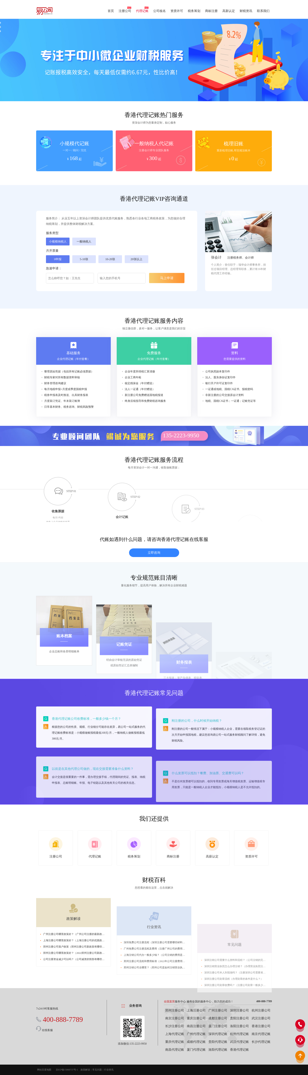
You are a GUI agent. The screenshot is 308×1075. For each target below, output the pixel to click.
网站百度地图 (44, 1069)
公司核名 (159, 11)
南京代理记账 (261, 1034)
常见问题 (97, 1069)
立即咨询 (154, 580)
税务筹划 (194, 11)
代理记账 (142, 11)
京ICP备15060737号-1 (67, 1069)
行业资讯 (109, 1069)
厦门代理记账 (196, 1049)
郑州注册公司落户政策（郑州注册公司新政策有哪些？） (75, 1008)
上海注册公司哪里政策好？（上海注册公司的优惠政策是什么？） (80, 1002)
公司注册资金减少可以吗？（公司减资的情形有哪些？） (75, 1021)
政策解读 (73, 981)
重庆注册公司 (196, 1018)
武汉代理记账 (239, 1041)
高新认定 (228, 11)
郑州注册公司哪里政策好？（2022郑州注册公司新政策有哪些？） (80, 1014)
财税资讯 (246, 11)
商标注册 (211, 11)
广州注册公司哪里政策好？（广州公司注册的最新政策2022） (77, 996)
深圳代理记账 (217, 1034)
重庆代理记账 (174, 1041)
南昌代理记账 (174, 1049)
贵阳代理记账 (217, 1041)
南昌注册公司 (196, 1026)
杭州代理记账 (239, 1034)
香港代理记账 (239, 1049)
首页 (111, 11)
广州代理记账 (196, 1034)
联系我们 (263, 11)
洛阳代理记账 (217, 1049)
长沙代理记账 (261, 1041)
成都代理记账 (196, 1041)
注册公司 (125, 11)
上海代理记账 (174, 1034)
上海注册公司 (196, 1010)
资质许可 (176, 11)
